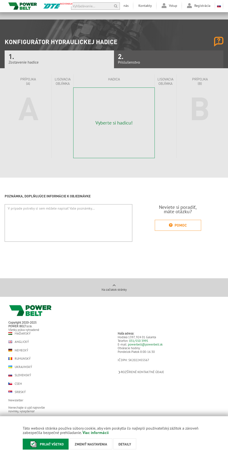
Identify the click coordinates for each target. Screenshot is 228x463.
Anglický (18, 342)
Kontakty (145, 5)
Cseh (15, 384)
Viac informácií (96, 432)
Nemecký (18, 350)
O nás (124, 5)
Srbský (17, 392)
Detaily (124, 444)
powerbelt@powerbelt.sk (145, 344)
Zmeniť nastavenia (91, 444)
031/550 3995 (138, 341)
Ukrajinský (20, 367)
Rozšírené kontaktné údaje (141, 372)
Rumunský (19, 358)
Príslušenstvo (168, 59)
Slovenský (19, 375)
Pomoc (178, 225)
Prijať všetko (46, 444)
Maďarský (19, 333)
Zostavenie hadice (59, 59)
